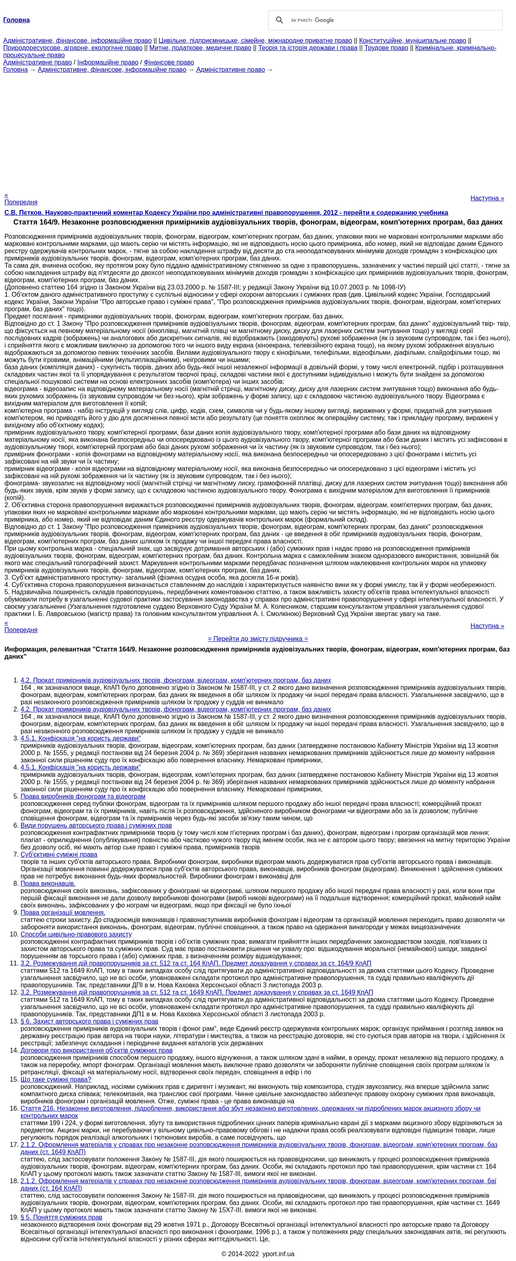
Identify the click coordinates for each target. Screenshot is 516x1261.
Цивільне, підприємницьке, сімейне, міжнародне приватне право (255, 40)
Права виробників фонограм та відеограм (83, 796)
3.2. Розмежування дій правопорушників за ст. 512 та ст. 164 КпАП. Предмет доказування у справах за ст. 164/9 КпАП (196, 963)
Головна (15, 69)
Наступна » (487, 198)
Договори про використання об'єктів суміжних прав (97, 1050)
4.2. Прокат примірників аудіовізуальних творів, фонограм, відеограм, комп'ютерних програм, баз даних (176, 680)
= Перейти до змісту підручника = (258, 638)
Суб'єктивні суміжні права (59, 854)
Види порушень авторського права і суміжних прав (96, 825)
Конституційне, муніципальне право (412, 40)
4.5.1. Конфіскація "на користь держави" (81, 738)
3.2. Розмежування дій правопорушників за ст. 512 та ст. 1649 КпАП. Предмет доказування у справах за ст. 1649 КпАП (197, 992)
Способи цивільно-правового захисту (76, 934)
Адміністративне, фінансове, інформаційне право (77, 40)
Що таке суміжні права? (56, 1079)
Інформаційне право (108, 62)
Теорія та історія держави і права (308, 47)
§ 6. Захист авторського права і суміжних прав (89, 1021)
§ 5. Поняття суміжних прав (61, 1217)
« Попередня (20, 198)
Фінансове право (169, 62)
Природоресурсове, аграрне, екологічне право (72, 47)
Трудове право (386, 47)
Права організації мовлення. (63, 912)
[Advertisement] (258, 129)
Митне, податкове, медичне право (201, 47)
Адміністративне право (37, 62)
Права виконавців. (48, 883)
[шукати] (384, 20)
